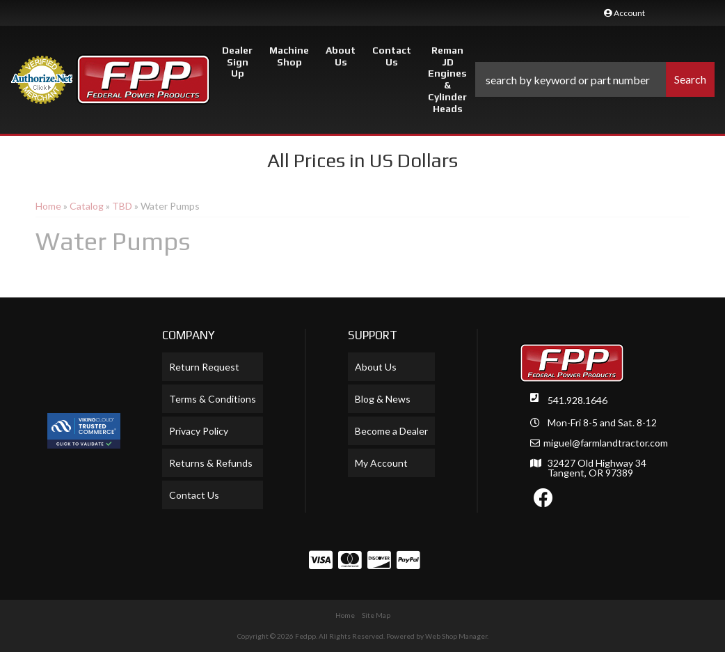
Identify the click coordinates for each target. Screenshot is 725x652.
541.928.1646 (577, 400)
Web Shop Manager (456, 636)
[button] (595, 79)
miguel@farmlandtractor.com (605, 443)
